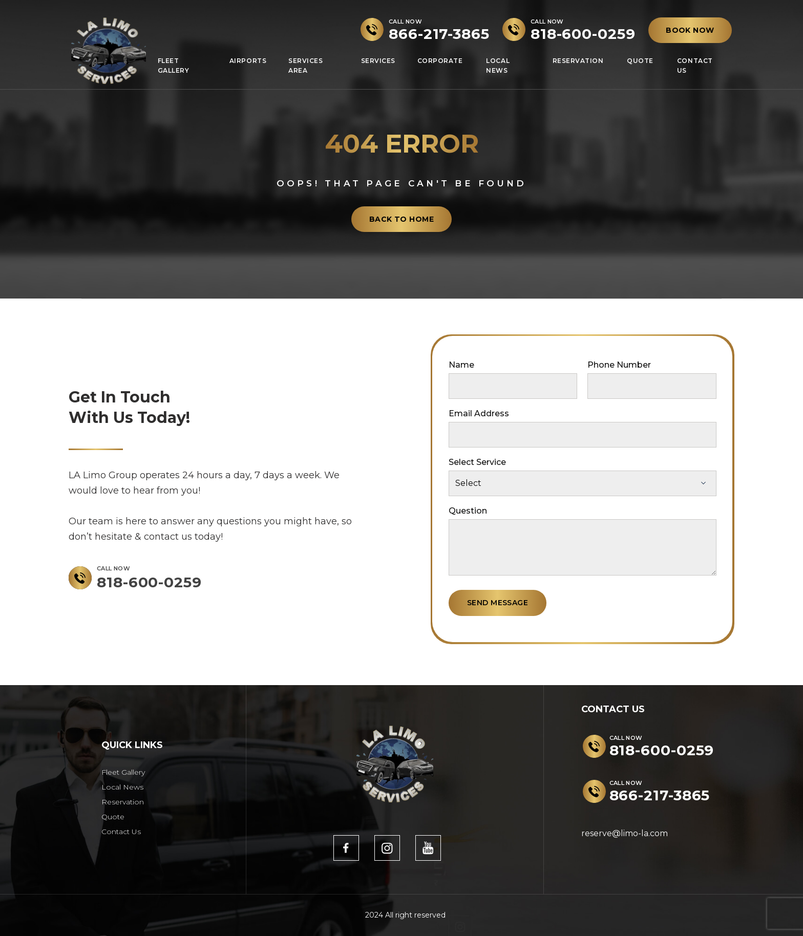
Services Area (305, 65)
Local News (498, 65)
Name (461, 365)
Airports (247, 61)
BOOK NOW (690, 30)
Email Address (479, 413)
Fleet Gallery (173, 65)
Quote (640, 61)
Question (468, 511)
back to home (401, 219)
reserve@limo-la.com (624, 833)
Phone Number (619, 365)
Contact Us (695, 65)
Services (378, 61)
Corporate (440, 61)
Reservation (578, 61)
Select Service (477, 462)
